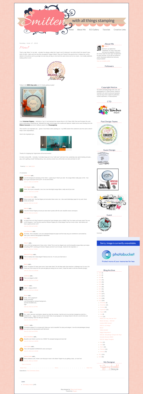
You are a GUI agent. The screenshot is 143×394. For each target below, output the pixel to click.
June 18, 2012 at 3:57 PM (31, 320)
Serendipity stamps (28, 384)
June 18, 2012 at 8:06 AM (30, 259)
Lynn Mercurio (28, 231)
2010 (100, 357)
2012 (100, 300)
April (101, 344)
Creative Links (120, 29)
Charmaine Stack (29, 197)
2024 (100, 273)
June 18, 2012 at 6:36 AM (30, 237)
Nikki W (26, 208)
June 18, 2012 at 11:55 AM (31, 290)
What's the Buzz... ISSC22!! (107, 321)
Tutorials (106, 29)
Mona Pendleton (28, 336)
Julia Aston (27, 175)
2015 (100, 293)
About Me (81, 29)
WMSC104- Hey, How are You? (108, 318)
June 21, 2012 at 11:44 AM (31, 351)
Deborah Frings (28, 254)
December (103, 302)
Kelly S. (26, 243)
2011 (100, 354)
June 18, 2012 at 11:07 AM (31, 280)
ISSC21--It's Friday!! (105, 325)
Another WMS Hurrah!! (106, 323)
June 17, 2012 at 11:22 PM (31, 191)
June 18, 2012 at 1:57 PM (31, 306)
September (103, 309)
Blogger (75, 391)
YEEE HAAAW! (104, 330)
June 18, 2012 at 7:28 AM (30, 249)
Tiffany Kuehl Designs (76, 389)
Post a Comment (26, 364)
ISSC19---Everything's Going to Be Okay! (111, 334)
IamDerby (26, 276)
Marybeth (26, 312)
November (103, 305)
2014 (100, 296)
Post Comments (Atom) (33, 370)
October (102, 307)
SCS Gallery (94, 29)
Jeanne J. (27, 325)
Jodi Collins (27, 346)
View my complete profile (103, 61)
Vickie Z (106, 46)
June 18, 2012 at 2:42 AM (30, 213)
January (102, 351)
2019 (100, 284)
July (101, 314)
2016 (100, 291)
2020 (100, 282)
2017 (100, 289)
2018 (100, 286)
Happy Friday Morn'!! (105, 332)
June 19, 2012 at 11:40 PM (31, 341)
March (102, 347)
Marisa (26, 264)
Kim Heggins (27, 187)
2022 (100, 277)
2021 (100, 279)
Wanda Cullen (28, 356)
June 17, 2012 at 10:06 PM (31, 182)
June (101, 316)
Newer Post (23, 368)
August (102, 312)
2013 (100, 298)
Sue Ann (26, 285)
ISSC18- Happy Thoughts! (107, 339)
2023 (100, 275)
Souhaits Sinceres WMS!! (106, 337)
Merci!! (101, 328)
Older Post (89, 368)
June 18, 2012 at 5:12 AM (30, 226)
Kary (25, 218)
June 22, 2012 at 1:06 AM (30, 361)
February (102, 349)
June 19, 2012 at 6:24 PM (31, 331)
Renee (26, 295)
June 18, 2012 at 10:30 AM (31, 270)
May (101, 342)
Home (71, 29)
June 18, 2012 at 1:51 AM (30, 203)
